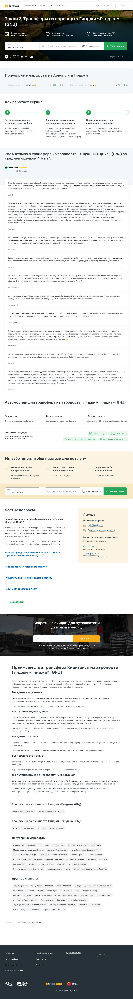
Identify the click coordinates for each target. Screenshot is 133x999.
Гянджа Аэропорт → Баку (23, 811)
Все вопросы (17, 602)
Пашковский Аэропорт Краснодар (27, 859)
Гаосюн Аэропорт (71, 890)
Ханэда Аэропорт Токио (54, 845)
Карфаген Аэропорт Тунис (24, 864)
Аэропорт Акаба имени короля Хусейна (29, 905)
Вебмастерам (40, 965)
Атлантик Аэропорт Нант (89, 905)
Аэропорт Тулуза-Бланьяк (54, 909)
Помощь (107, 6)
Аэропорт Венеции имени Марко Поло (84, 845)
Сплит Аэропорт (96, 854)
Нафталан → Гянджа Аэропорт (26, 828)
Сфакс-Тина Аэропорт (22, 895)
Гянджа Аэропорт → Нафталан (51, 811)
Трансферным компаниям (45, 953)
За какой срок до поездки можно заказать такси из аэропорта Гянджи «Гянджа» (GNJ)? (33, 554)
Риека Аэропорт (104, 895)
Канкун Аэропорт (46, 864)
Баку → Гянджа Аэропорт (53, 828)
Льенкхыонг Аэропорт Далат (25, 900)
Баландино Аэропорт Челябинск (53, 854)
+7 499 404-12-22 (91, 554)
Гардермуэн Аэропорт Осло (58, 869)
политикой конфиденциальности (72, 648)
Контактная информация (14, 971)
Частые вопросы (11, 965)
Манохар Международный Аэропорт (78, 895)
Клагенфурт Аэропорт (78, 900)
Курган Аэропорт (64, 886)
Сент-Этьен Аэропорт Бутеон (47, 895)
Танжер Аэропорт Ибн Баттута (63, 905)
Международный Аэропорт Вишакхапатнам (93, 886)
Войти (122, 6)
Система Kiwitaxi (11, 953)
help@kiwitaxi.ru (95, 525)
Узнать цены (115, 46)
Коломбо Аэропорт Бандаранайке (85, 850)
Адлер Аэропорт (80, 864)
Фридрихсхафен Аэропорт (42, 886)
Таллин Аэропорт (78, 854)
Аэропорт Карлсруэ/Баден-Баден (27, 845)
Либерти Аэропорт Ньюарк (24, 854)
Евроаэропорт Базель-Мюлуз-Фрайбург (90, 869)
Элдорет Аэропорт (90, 890)
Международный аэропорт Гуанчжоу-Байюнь (64, 859)
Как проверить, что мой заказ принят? (26, 566)
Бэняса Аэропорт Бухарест (49, 890)
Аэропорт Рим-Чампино (57, 850)
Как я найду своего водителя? (21, 589)
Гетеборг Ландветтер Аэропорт (26, 909)
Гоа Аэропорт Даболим (97, 859)
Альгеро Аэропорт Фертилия (53, 900)
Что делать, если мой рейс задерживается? (28, 578)
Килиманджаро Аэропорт (24, 890)
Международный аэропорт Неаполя (28, 850)
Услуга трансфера (11, 959)
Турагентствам (41, 959)
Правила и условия (70, 991)
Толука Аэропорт (20, 886)
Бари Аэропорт (63, 864)
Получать (86, 638)
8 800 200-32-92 (90, 546)
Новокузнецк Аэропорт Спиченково (28, 869)
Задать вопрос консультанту (101, 530)
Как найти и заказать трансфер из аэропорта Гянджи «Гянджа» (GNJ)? (34, 520)
